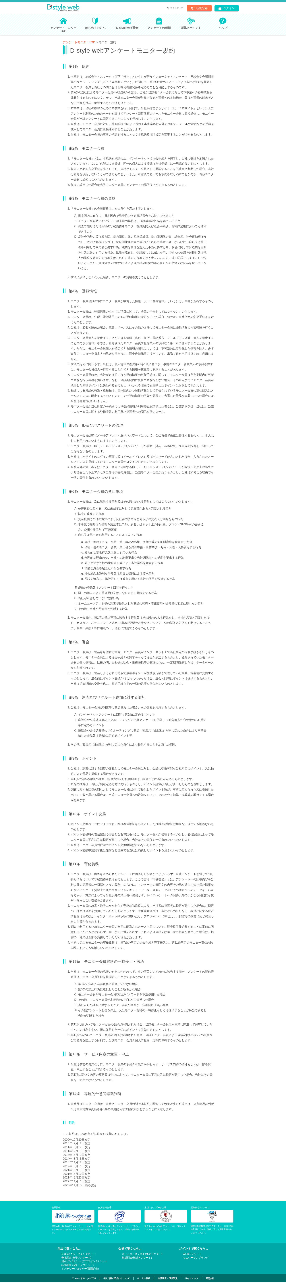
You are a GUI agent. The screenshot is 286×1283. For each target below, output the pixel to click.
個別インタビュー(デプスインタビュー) (83, 1261)
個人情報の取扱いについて (116, 1278)
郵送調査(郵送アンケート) (137, 1257)
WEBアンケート (192, 1253)
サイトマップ (176, 8)
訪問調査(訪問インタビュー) (77, 1264)
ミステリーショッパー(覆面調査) (80, 1268)
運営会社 (210, 1278)
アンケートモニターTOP (79, 42)
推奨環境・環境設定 (167, 1278)
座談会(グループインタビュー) (78, 1253)
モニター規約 (143, 1278)
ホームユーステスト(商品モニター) (142, 1253)
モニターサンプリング (195, 1257)
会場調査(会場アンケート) (76, 1257)
